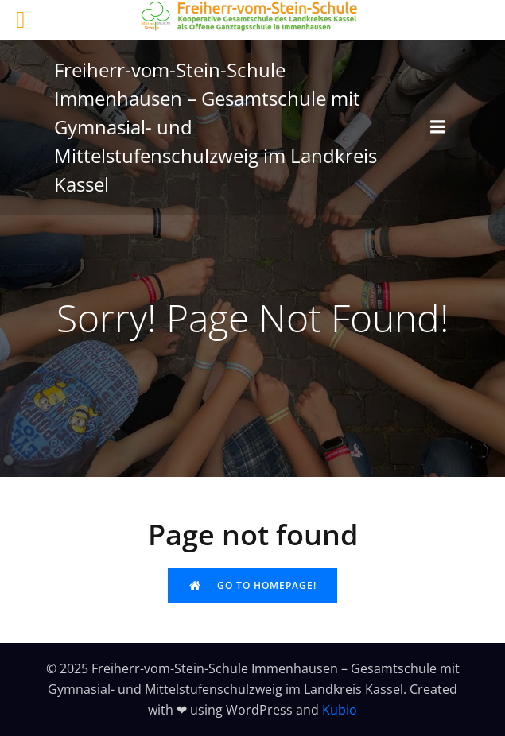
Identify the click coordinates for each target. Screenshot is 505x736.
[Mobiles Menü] (438, 127)
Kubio (339, 710)
